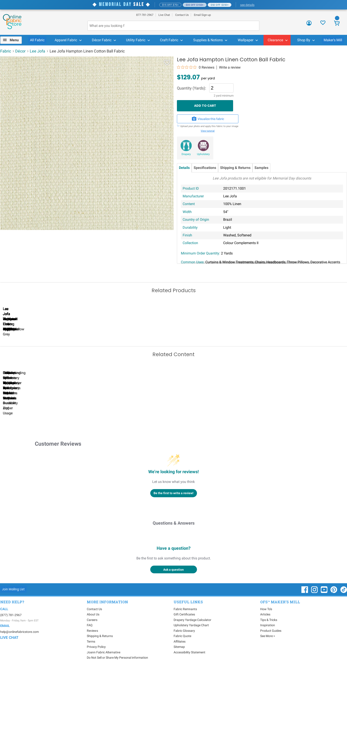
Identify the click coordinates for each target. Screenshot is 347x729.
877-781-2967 (144, 15)
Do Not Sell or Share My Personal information (117, 716)
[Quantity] (221, 88)
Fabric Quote (182, 695)
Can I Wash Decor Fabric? (76, 462)
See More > (267, 695)
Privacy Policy (96, 706)
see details (247, 4)
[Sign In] (309, 24)
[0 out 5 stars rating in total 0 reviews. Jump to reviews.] (195, 67)
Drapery (186, 154)
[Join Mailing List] (13, 648)
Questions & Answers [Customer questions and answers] (174, 582)
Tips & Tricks (268, 679)
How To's (266, 668)
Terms (91, 700)
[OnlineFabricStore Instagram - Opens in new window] (314, 651)
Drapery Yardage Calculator (192, 679)
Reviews (92, 690)
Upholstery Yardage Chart (191, 684)
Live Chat (164, 15)
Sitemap (179, 706)
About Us (93, 673)
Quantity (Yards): (191, 88)
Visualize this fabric (207, 119)
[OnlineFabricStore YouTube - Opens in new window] (324, 651)
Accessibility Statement (189, 711)
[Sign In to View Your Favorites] (322, 24)
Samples (261, 168)
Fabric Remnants (185, 668)
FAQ (90, 684)
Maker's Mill (333, 40)
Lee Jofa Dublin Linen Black (228, 364)
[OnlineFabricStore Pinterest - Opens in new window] (334, 651)
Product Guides (270, 690)
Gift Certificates (184, 673)
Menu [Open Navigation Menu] (14, 40)
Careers (92, 679)
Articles (265, 673)
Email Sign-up (202, 15)
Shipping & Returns (235, 168)
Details (184, 168)
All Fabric (37, 40)
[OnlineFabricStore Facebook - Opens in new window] (305, 651)
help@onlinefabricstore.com (19, 691)
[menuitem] (13, 40)
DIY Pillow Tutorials (228, 462)
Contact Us (182, 15)
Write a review (230, 67)
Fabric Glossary (184, 690)
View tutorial (208, 130)
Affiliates (180, 700)
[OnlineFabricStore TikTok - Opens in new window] (343, 651)
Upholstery (203, 154)
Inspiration (267, 684)
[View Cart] (337, 23)
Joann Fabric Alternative (103, 711)
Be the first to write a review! (173, 552)
